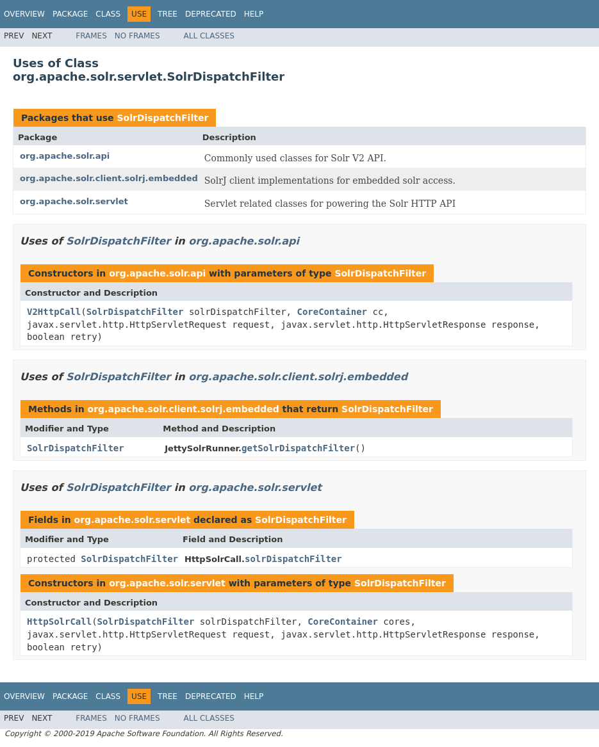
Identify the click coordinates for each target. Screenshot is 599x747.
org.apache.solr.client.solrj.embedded (109, 178)
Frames (91, 35)
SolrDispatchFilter (162, 118)
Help (254, 14)
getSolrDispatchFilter (298, 448)
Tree (167, 14)
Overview (24, 14)
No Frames (137, 35)
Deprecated (210, 14)
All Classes (209, 35)
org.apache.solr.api (65, 156)
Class (107, 14)
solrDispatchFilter (293, 559)
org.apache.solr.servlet (74, 201)
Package (70, 14)
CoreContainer (332, 312)
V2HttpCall (54, 312)
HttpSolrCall (59, 621)
